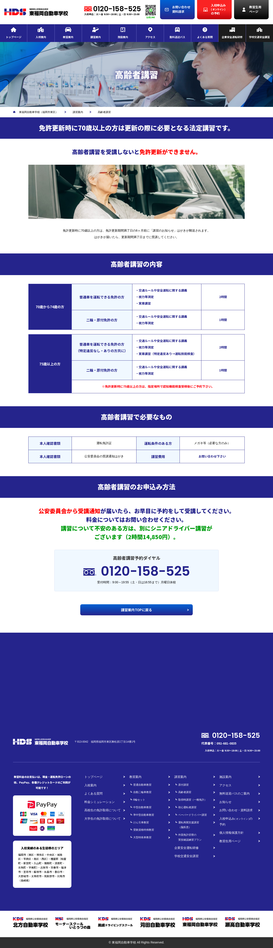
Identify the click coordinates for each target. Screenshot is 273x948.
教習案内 (135, 777)
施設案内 (225, 777)
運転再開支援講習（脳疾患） (188, 825)
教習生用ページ (230, 841)
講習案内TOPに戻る (136, 609)
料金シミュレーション (99, 802)
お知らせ (225, 802)
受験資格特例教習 (143, 829)
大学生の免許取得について (102, 818)
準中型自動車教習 (143, 814)
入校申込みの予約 (235, 821)
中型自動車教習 (142, 807)
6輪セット (139, 799)
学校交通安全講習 (186, 856)
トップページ (93, 777)
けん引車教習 (141, 822)
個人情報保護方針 (231, 832)
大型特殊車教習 (142, 837)
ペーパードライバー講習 (192, 814)
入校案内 (90, 785)
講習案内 (180, 777)
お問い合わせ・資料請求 (236, 810)
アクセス (225, 785)
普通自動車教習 (142, 784)
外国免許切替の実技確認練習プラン (190, 837)
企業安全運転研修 (186, 848)
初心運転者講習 (187, 807)
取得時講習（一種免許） (192, 799)
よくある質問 (93, 793)
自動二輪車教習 (142, 792)
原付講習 (183, 784)
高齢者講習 (184, 792)
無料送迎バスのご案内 (234, 793)
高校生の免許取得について (102, 810)
